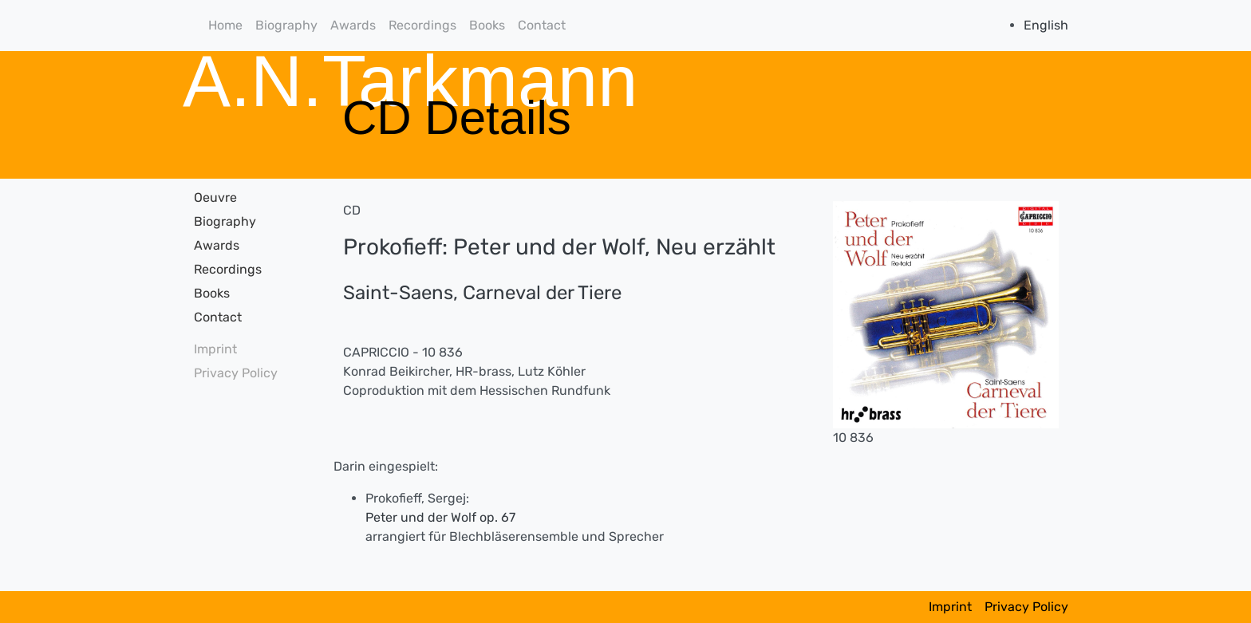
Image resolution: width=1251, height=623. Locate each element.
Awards (353, 25)
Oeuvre (215, 197)
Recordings (422, 25)
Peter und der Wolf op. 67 (440, 517)
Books (487, 25)
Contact (542, 25)
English (1046, 25)
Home (225, 25)
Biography (286, 25)
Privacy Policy (236, 373)
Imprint (215, 349)
